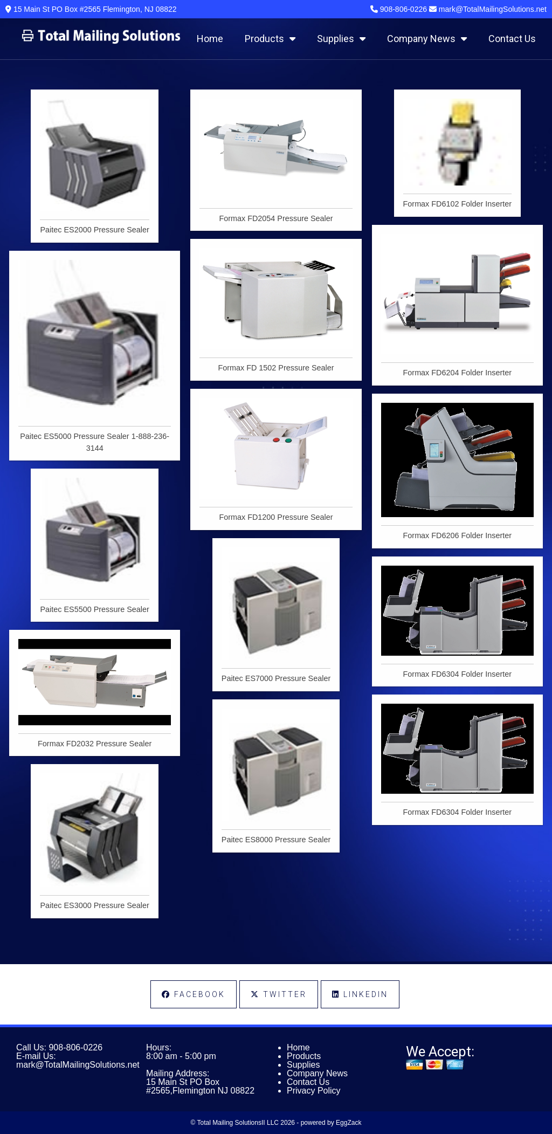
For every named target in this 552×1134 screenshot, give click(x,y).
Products (270, 38)
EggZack (348, 1122)
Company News (427, 38)
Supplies (341, 38)
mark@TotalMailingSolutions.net (78, 1064)
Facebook (193, 994)
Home (210, 38)
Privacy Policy (314, 1090)
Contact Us (512, 38)
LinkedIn (360, 994)
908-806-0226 (75, 1047)
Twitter (279, 994)
